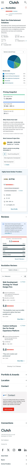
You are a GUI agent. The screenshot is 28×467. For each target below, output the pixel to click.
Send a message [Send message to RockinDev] (8, 409)
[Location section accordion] (14, 380)
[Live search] (25, 2)
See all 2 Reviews (19, 259)
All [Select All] (4, 154)
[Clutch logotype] (6, 430)
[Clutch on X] (8, 450)
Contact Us (4, 444)
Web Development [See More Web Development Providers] (9, 83)
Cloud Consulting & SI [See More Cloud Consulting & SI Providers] (10, 73)
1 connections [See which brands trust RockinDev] (11, 13)
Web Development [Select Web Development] (9, 162)
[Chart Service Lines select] (14, 52)
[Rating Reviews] (9, 11)
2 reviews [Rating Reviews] (14, 11)
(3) (13, 184)
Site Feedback (5, 440)
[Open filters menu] (25, 276)
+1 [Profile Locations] (26, 41)
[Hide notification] (25, 224)
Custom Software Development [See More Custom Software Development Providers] (12, 76)
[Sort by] (12, 276)
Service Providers (6, 464)
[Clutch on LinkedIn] (25, 450)
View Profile (14, 209)
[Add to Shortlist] (26, 7)
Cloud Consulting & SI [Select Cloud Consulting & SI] (13, 154)
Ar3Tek (12, 179)
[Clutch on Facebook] (2, 450)
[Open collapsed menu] (2, 2)
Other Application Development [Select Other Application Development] (12, 158)
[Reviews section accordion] (14, 217)
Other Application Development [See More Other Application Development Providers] (12, 78)
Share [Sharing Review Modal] (23, 282)
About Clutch (4, 456)
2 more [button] (21, 190)
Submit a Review (13, 270)
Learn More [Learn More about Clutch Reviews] (7, 233)
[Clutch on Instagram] (13, 450)
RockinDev (11, 8)
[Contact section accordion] (14, 386)
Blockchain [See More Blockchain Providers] (7, 80)
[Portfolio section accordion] (14, 375)
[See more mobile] (21, 319)
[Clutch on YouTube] (19, 450)
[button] (12, 276)
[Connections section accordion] (14, 423)
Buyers (3, 460)
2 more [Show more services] (7, 164)
